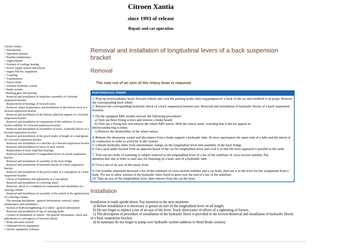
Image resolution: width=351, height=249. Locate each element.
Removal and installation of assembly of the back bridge (39, 161)
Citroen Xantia (12, 46)
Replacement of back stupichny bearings (30, 150)
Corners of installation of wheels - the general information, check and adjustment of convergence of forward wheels (45, 216)
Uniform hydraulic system (21, 85)
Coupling (11, 75)
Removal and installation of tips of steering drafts (35, 211)
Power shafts (13, 82)
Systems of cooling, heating (22, 64)
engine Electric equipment (21, 71)
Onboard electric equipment (22, 225)
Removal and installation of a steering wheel (32, 182)
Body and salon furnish (20, 222)
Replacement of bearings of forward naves (31, 103)
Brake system (14, 89)
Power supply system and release (25, 67)
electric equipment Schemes (22, 229)
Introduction (13, 50)
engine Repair (14, 60)
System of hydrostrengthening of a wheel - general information (43, 207)
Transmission (14, 78)
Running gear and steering (21, 93)
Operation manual (17, 53)
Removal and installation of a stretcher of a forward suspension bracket (47, 143)
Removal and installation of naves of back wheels (35, 146)
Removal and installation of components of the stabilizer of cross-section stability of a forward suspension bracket (43, 123)
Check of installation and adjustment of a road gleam (37, 179)
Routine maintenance (18, 57)
